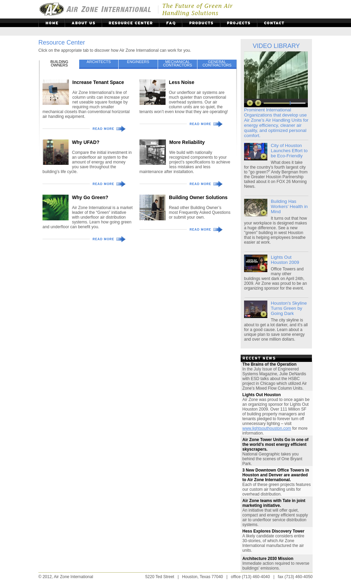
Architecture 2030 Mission (267, 558)
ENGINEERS (138, 62)
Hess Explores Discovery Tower (273, 531)
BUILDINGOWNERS (59, 63)
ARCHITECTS (99, 62)
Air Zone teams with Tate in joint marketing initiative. (273, 503)
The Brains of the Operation (269, 364)
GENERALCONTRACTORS (217, 63)
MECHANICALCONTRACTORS (177, 63)
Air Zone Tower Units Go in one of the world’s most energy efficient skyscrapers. (275, 444)
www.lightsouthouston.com (266, 428)
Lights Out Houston (261, 394)
